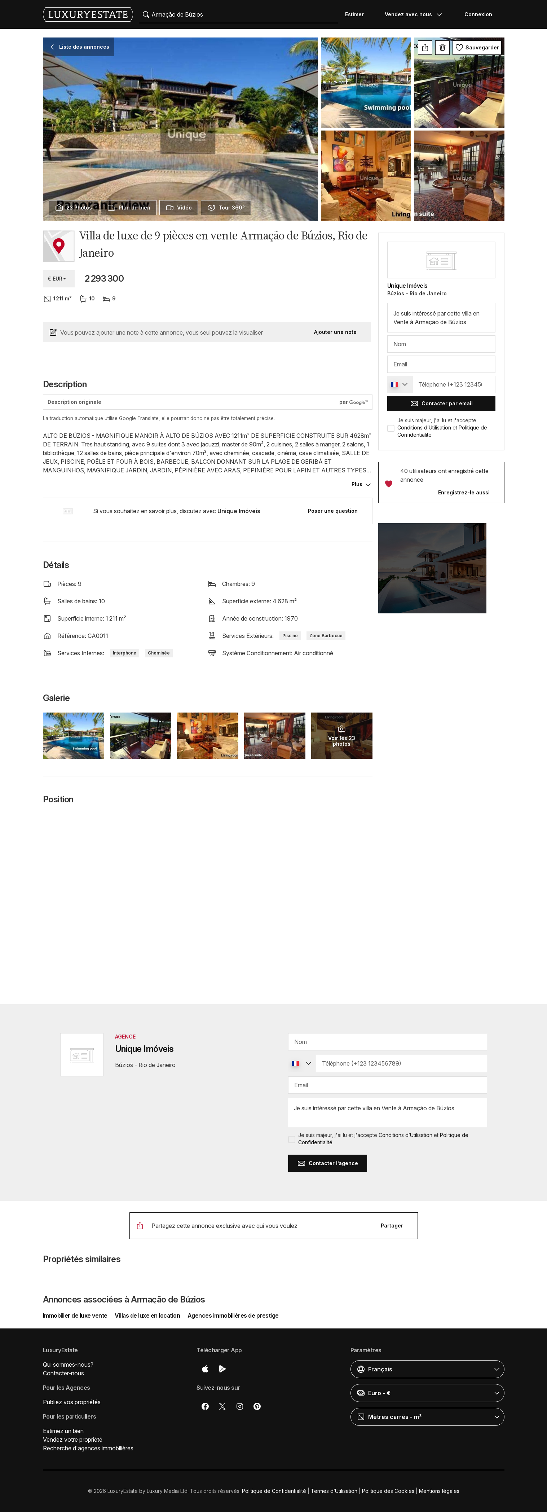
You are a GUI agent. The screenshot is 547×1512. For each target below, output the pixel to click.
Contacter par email (441, 403)
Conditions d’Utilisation (424, 427)
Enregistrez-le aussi (464, 492)
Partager (392, 1225)
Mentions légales (439, 1491)
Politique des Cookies (388, 1491)
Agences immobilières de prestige (233, 1315)
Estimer (354, 14)
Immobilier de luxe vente (76, 1315)
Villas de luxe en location (147, 1315)
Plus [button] (357, 484)
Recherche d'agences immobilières (88, 1448)
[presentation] (73, 207)
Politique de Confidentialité (274, 1491)
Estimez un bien (63, 1430)
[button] (441, 572)
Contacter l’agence (327, 1163)
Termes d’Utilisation (334, 1491)
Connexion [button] (478, 14)
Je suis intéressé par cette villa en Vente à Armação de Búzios (441, 317)
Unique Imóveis (407, 285)
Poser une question (333, 511)
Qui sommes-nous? (68, 1364)
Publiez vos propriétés (72, 1402)
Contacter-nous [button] (63, 1373)
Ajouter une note (335, 332)
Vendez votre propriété (72, 1439)
